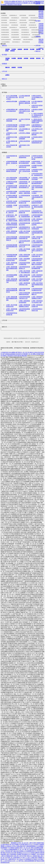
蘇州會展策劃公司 (13, 27)
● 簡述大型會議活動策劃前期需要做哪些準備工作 (11, 238)
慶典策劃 (41, 11)
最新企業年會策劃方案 (28, 39)
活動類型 (41, 41)
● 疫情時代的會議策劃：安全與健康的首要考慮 (37, 157)
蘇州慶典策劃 (4, 15)
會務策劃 (41, 30)
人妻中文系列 (32, 843)
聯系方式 (37, 51)
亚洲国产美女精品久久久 (24, 854)
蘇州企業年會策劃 (23, 22)
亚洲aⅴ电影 (20, 846)
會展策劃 (41, 28)
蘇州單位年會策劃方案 (6, 39)
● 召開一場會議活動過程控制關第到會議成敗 (11, 298)
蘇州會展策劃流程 (15, 29)
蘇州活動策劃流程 (25, 32)
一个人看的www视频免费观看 (9, 849)
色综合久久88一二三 (12, 861)
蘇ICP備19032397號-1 (17, 342)
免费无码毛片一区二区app (16, 859)
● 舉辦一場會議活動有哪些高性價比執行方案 (11, 280)
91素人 (8, 854)
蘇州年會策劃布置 (26, 41)
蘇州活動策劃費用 (15, 34)
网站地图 (24, 355)
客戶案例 (37, 20)
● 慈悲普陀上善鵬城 (24, 133)
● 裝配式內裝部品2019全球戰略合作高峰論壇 (37, 97)
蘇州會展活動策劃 (5, 32)
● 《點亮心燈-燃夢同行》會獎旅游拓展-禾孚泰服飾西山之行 (37, 115)
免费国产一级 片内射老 (37, 854)
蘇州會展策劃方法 (25, 29)
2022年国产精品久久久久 (26, 844)
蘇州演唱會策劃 (14, 25)
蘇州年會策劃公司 (13, 22)
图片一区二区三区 (25, 847)
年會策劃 (41, 8)
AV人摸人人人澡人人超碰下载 (28, 857)
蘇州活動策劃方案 (32, 25)
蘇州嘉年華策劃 (24, 17)
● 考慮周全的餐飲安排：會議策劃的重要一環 (11, 197)
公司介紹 (37, 45)
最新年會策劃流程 (17, 39)
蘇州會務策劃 (4, 20)
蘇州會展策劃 (4, 27)
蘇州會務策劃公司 (13, 20)
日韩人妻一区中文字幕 (20, 856)
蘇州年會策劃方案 (33, 27)
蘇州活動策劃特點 (5, 37)
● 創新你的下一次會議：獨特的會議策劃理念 (37, 207)
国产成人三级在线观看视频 (26, 861)
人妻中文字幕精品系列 (7, 856)
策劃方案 (41, 39)
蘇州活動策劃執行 (15, 32)
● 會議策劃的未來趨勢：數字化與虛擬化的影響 (11, 187)
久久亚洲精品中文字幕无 (30, 859)
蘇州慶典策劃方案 (5, 34)
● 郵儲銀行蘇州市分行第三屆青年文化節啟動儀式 (24, 111)
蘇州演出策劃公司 (5, 25)
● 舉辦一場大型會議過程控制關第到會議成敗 (37, 284)
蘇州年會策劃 (4, 22)
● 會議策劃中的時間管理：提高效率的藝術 (24, 171)
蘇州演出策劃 (32, 22)
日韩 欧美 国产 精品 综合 (12, 851)
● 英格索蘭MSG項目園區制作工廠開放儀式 (24, 103)
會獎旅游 (41, 18)
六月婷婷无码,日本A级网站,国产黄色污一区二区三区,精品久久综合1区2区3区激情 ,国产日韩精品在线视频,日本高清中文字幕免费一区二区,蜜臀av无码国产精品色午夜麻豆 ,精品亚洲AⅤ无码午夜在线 (22, 3)
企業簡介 (41, 48)
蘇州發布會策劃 (23, 20)
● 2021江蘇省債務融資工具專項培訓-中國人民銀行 (12, 97)
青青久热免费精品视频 (37, 847)
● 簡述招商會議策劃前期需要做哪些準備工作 (37, 233)
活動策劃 (41, 6)
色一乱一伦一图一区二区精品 (25, 849)
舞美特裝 (41, 16)
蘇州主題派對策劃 (34, 17)
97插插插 (39, 857)
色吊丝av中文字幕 (11, 852)
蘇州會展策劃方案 (23, 27)
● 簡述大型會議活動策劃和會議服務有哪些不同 (11, 290)
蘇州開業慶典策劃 (32, 20)
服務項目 (37, 3)
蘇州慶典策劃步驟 (15, 37)
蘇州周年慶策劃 (23, 15)
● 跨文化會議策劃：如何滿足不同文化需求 (24, 207)
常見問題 (41, 42)
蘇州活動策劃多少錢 (25, 34)
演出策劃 (41, 13)
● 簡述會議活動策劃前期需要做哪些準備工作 (11, 246)
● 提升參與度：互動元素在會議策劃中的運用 (37, 197)
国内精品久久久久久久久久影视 (25, 852)
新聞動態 (37, 36)
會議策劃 (41, 9)
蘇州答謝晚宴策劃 (5, 17)
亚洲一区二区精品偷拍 (13, 857)
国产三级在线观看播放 (29, 846)
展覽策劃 (41, 14)
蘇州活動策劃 (23, 25)
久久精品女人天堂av (10, 846)
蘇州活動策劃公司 (15, 17)
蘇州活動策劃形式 (25, 37)
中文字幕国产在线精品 (13, 847)
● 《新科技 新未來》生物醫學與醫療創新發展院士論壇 (37, 121)
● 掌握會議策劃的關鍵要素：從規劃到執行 (11, 163)
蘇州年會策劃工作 (16, 41)
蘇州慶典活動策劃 (5, 29)
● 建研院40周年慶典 (11, 101)
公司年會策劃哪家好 (5, 41)
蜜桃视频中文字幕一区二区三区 (19, 843)
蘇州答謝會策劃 (32, 15)
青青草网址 (13, 854)
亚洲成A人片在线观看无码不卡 (27, 851)
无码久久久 (29, 856)
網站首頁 (37, 2)
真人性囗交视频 (14, 844)
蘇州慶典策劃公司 (13, 15)
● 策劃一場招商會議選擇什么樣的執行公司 (37, 250)
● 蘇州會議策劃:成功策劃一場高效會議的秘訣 (37, 187)
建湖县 (35, 856)
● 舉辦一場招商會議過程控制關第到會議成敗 (11, 268)
